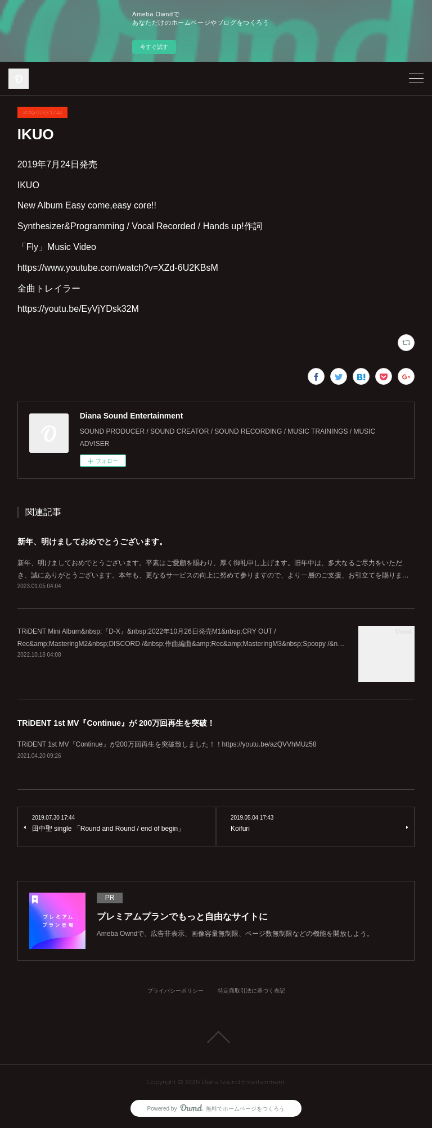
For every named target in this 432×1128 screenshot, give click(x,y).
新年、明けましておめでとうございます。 (92, 541)
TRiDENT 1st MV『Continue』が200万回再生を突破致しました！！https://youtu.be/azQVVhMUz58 (167, 744)
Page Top (216, 1037)
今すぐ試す (154, 47)
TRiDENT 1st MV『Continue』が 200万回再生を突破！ (116, 722)
